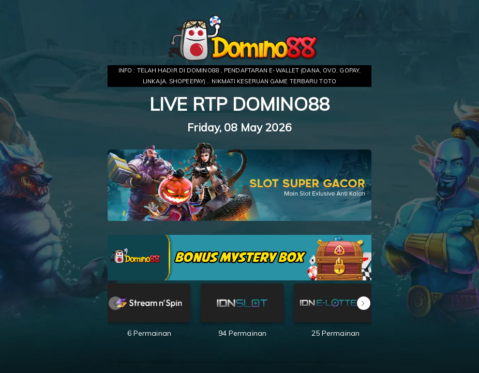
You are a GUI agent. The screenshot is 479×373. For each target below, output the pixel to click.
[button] (363, 303)
